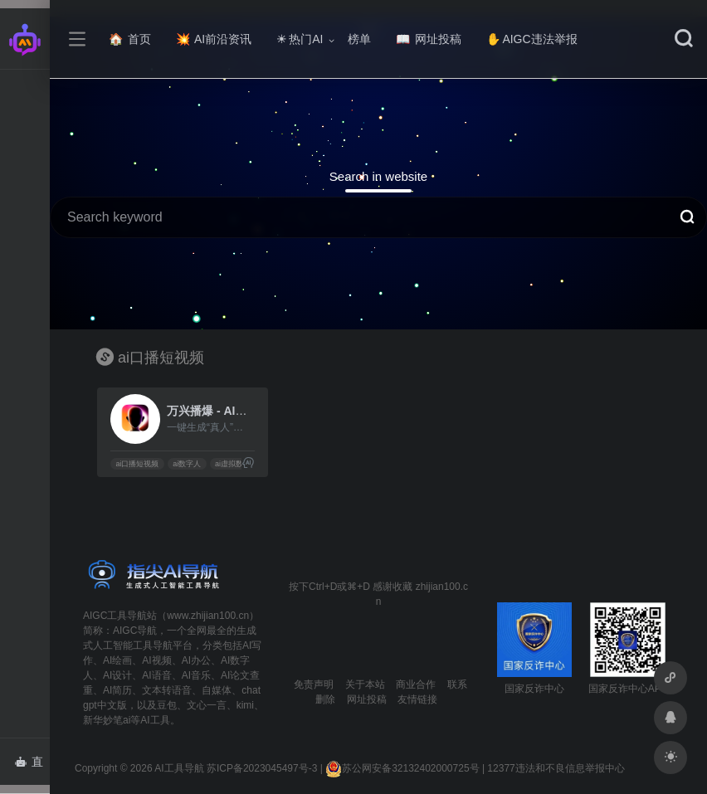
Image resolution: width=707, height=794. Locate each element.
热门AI (299, 39)
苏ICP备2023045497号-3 (262, 768)
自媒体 (217, 690)
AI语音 (156, 675)
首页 (130, 39)
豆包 (167, 705)
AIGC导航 (135, 630)
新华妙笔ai (106, 720)
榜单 (359, 39)
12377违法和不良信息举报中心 (555, 768)
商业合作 (416, 684)
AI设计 (117, 675)
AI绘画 (117, 660)
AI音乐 (196, 675)
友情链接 (417, 699)
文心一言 (207, 705)
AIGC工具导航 (115, 615)
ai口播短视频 (136, 464)
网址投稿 (428, 39)
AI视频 (156, 660)
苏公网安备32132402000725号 (402, 768)
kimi (245, 705)
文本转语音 (167, 690)
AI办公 (196, 660)
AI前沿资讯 (213, 39)
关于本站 (365, 684)
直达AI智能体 (32, 766)
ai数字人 (187, 464)
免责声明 (314, 684)
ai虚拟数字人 (236, 464)
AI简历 (117, 690)
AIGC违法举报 (531, 39)
